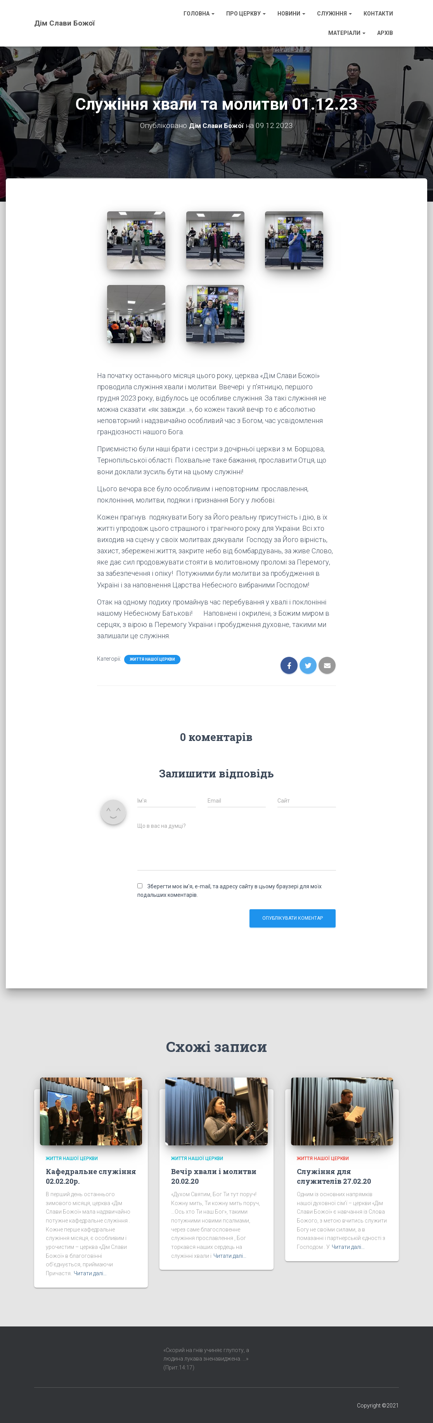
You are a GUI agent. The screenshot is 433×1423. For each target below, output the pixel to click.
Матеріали (346, 33)
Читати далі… (90, 1273)
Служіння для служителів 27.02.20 (334, 1176)
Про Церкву (246, 13)
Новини (291, 13)
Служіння (334, 13)
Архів (385, 33)
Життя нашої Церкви (152, 659)
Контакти (378, 13)
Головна (199, 13)
